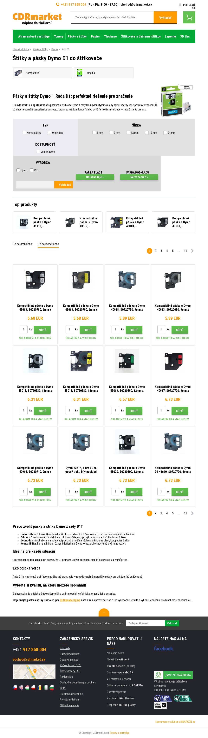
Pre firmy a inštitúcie (71, 694)
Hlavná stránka (21, 49)
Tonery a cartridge (119, 733)
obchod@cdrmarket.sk (136, 4)
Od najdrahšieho (22, 244)
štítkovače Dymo (70, 600)
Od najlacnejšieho (48, 244)
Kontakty (65, 648)
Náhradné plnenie (69, 705)
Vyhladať (165, 18)
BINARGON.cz (187, 721)
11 (185, 251)
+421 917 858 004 (71, 4)
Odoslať (172, 623)
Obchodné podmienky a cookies (78, 682)
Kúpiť (42, 330)
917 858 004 (29, 649)
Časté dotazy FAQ (70, 671)
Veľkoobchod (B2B (70, 665)
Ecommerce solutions (167, 721)
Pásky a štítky (40, 49)
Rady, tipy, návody (69, 654)
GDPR (63, 688)
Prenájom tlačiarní (70, 699)
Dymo (54, 49)
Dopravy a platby (69, 659)
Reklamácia (66, 676)
